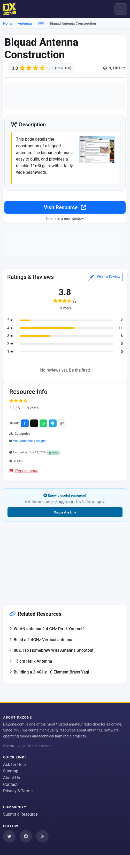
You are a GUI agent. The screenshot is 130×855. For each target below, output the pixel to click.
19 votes (32, 408)
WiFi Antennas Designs (29, 441)
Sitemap (10, 771)
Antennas (25, 23)
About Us (11, 777)
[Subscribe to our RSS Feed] (42, 836)
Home (8, 23)
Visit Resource (65, 207)
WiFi (41, 23)
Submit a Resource (20, 814)
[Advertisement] (65, 96)
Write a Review (105, 277)
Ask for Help (14, 764)
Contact (10, 784)
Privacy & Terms (18, 790)
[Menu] (120, 9)
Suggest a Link (65, 512)
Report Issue (24, 470)
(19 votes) (63, 68)
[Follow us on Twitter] (9, 836)
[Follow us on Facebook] (26, 836)
